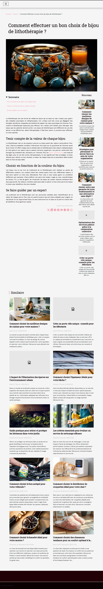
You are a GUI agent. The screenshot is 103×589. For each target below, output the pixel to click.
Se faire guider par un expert (17, 110)
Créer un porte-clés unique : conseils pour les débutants (87, 261)
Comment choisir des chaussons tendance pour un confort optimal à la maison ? (71, 540)
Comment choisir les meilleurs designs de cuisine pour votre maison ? (87, 117)
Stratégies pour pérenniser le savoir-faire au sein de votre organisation (86, 154)
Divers (15, 14)
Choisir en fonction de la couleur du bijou (21, 106)
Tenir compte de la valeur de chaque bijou (21, 102)
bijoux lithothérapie (56, 152)
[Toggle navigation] (6, 4)
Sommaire (13, 97)
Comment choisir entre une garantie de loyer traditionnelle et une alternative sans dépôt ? (87, 190)
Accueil (8, 14)
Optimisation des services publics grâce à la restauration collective (87, 227)
